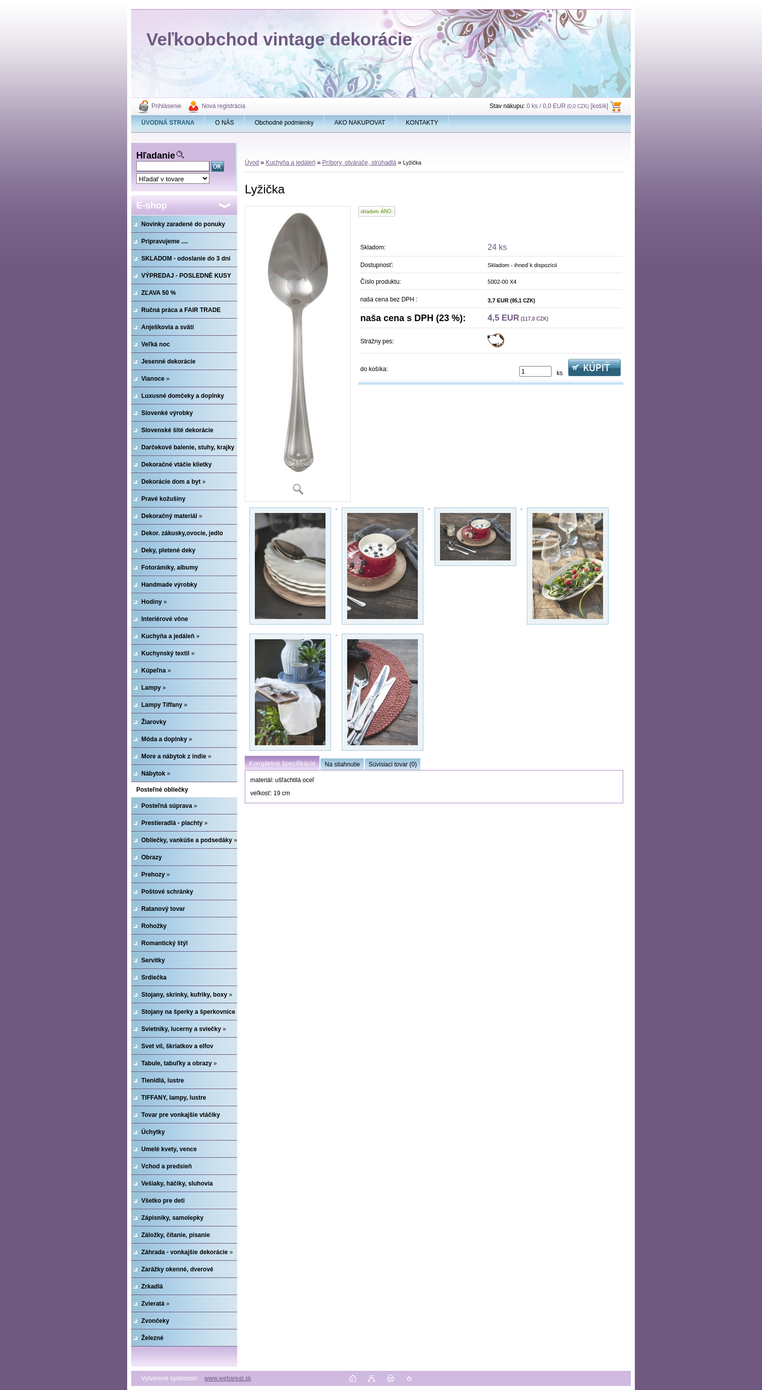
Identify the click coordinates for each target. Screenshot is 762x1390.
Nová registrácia (223, 106)
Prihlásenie (166, 106)
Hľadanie (155, 155)
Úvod (252, 162)
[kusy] (535, 371)
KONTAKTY (422, 122)
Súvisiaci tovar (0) (393, 764)
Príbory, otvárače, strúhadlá (359, 162)
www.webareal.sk (227, 1378)
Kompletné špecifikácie (282, 763)
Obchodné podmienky (284, 122)
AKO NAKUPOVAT (359, 122)
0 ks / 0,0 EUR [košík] (567, 106)
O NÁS (224, 122)
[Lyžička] (297, 354)
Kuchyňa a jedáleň (290, 162)
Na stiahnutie (342, 764)
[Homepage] (168, 122)
